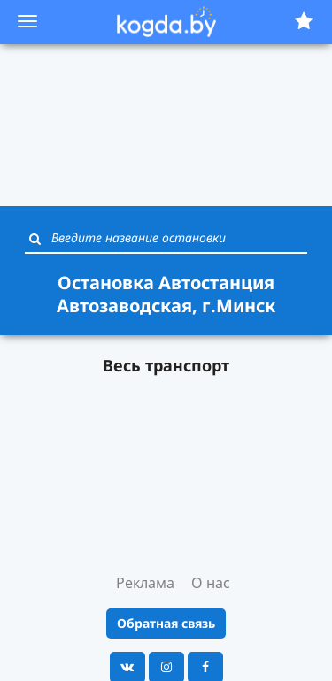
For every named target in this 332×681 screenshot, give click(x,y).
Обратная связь (166, 623)
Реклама (145, 583)
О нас (210, 583)
